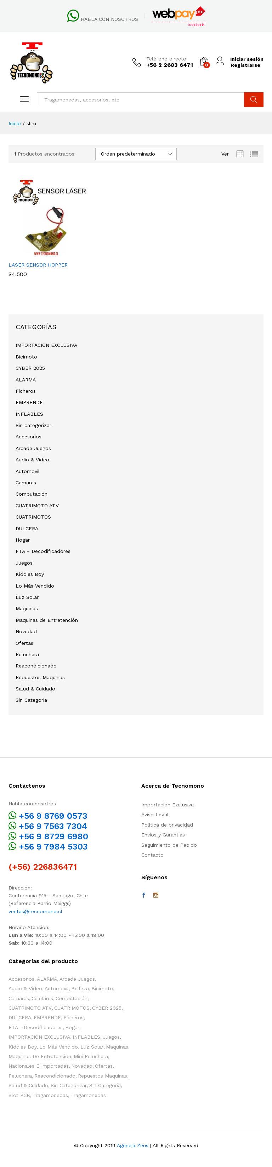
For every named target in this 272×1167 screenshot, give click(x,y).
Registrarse (245, 65)
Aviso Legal (155, 814)
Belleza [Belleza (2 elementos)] (80, 988)
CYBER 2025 (30, 368)
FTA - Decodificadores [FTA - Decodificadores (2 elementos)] (35, 1027)
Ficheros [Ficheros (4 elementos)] (73, 1017)
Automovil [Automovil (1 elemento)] (57, 988)
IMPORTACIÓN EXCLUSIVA (46, 345)
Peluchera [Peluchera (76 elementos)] (20, 1076)
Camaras (26, 482)
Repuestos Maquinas (40, 677)
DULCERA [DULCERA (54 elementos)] (19, 1017)
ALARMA (26, 380)
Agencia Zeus (132, 1145)
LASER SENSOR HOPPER (38, 265)
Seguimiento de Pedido (169, 845)
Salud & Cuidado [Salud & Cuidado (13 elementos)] (28, 1085)
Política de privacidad (167, 825)
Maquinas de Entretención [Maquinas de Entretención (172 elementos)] (39, 1056)
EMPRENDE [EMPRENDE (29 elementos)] (47, 1017)
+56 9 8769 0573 (53, 816)
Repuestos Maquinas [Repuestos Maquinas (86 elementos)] (102, 1076)
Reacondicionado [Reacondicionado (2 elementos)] (54, 1076)
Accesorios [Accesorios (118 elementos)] (21, 979)
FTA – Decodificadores (43, 551)
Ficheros (26, 391)
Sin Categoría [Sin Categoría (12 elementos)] (105, 1085)
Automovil (28, 471)
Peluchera (27, 654)
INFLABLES (29, 414)
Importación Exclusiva (167, 804)
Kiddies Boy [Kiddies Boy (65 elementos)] (22, 1047)
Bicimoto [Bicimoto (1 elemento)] (102, 988)
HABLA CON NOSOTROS (109, 19)
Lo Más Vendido (35, 586)
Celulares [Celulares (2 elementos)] (42, 998)
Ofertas (24, 643)
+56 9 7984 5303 (53, 847)
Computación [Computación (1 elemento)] (71, 998)
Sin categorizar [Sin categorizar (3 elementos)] (69, 1085)
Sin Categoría (31, 700)
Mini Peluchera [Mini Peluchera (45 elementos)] (91, 1056)
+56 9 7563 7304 (53, 826)
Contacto (152, 855)
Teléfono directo (166, 59)
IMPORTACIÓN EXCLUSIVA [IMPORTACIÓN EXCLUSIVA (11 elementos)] (39, 1037)
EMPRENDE (29, 402)
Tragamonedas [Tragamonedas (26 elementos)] (50, 1095)
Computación (31, 494)
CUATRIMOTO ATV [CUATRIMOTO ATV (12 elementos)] (30, 1008)
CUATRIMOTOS (33, 517)
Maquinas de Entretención (47, 620)
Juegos (24, 563)
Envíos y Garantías (163, 835)
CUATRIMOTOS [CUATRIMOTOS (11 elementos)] (72, 1008)
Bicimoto (26, 357)
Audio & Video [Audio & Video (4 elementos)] (25, 988)
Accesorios (28, 436)
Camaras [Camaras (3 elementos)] (18, 998)
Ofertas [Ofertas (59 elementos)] (104, 1066)
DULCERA (27, 528)
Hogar (23, 540)
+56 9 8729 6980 (53, 836)
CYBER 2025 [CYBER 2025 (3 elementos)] (106, 1008)
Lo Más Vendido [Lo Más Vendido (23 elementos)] (58, 1047)
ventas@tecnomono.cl (35, 911)
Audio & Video (32, 459)
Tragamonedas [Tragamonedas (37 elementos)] (88, 1095)
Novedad (26, 631)
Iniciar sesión (239, 59)
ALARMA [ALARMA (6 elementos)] (47, 979)
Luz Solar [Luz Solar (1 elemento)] (91, 1047)
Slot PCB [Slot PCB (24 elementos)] (19, 1095)
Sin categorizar (33, 425)
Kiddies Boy (30, 574)
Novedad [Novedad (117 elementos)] (81, 1066)
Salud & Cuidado (35, 689)
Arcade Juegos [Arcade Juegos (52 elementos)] (77, 979)
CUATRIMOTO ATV (37, 505)
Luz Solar (27, 597)
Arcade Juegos (33, 448)
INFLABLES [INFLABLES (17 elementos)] (86, 1037)
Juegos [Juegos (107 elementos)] (111, 1037)
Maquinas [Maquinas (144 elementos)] (117, 1047)
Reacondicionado (36, 666)
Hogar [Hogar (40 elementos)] (72, 1027)
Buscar (254, 99)
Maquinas (27, 608)
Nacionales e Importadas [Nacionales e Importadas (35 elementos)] (38, 1066)
